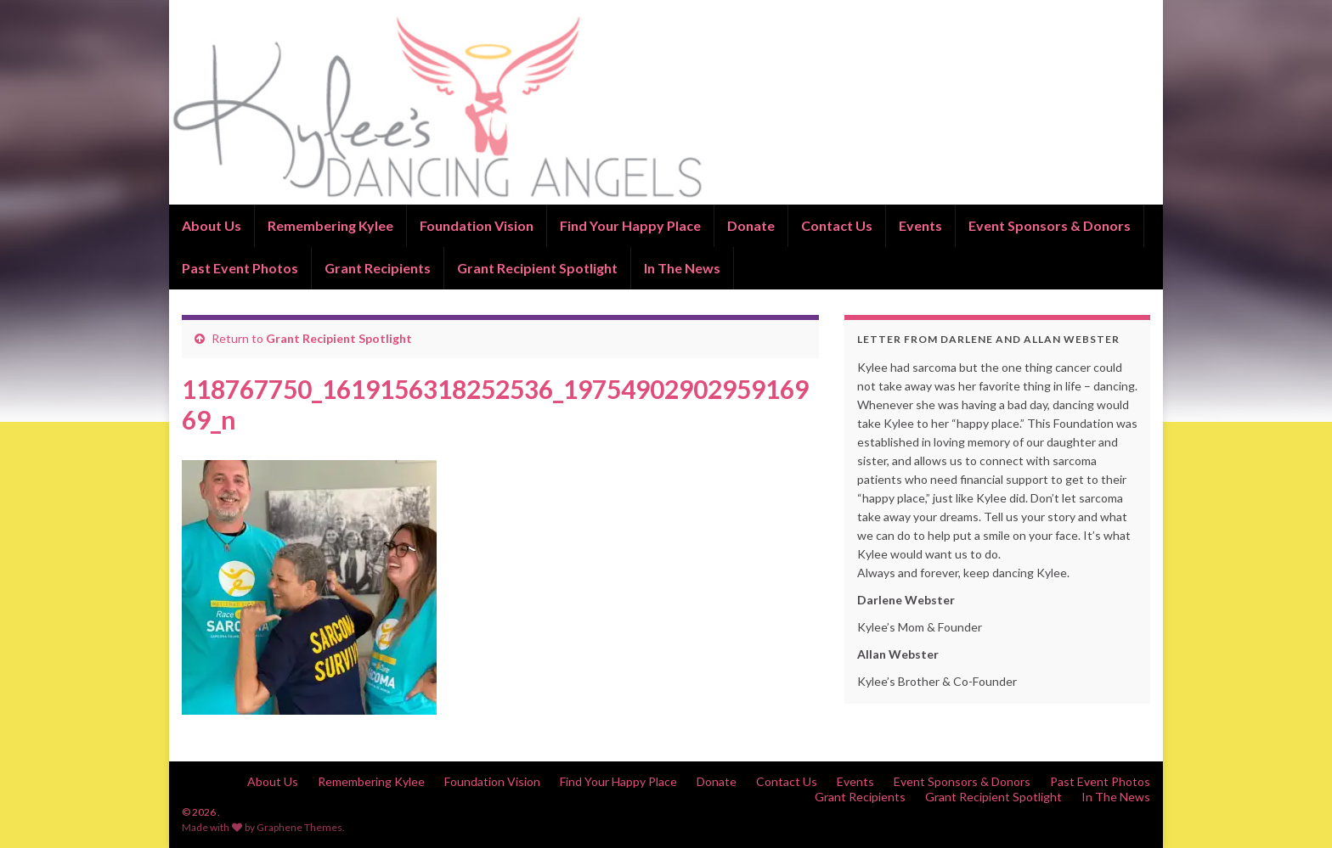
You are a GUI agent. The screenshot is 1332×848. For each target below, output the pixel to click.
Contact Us (836, 225)
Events (920, 225)
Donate (751, 225)
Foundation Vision (476, 225)
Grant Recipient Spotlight (537, 268)
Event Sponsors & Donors (1049, 225)
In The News (682, 268)
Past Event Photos (240, 268)
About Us (211, 225)
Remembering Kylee (330, 225)
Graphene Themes (299, 827)
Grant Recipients (378, 268)
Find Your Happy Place (630, 225)
